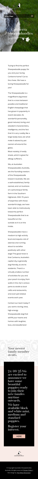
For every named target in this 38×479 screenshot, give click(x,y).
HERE (19, 436)
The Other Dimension (24, 473)
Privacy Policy (27, 470)
